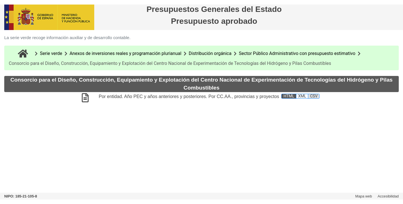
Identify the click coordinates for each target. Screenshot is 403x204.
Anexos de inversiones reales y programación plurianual (125, 53)
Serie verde (51, 53)
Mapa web (363, 196)
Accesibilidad (388, 196)
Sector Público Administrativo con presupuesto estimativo (297, 53)
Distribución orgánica (210, 53)
